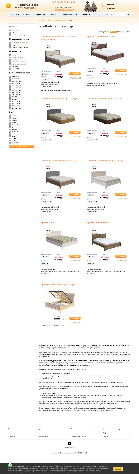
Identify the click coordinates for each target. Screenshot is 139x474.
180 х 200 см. (16, 88)
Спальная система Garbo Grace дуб (105, 98)
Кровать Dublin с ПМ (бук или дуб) (58, 284)
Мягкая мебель (70, 14)
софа (14, 55)
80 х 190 (14, 97)
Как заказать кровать (79, 437)
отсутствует (16, 45)
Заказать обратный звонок (64, 10)
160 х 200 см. (16, 85)
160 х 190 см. (16, 106)
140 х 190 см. (16, 103)
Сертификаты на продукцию (113, 429)
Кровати (15, 14)
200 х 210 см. (16, 92)
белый (14, 116)
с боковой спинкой (18, 57)
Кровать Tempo (48, 222)
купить (76, 74)
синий (14, 136)
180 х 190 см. (16, 108)
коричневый (16, 143)
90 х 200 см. (16, 79)
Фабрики (85, 14)
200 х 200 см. (16, 90)
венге (14, 122)
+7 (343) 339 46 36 (64, 2)
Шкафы (54, 14)
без (13, 32)
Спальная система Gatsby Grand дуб (105, 160)
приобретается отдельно (20, 47)
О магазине (43, 437)
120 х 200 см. (16, 81)
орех (13, 134)
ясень (14, 140)
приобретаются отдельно (20, 35)
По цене (113, 32)
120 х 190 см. (16, 101)
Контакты (11, 437)
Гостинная (41, 14)
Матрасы (26, 14)
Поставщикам (13, 429)
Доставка (42, 429)
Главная (42, 20)
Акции (105, 433)
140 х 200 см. (16, 83)
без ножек (15, 66)
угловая (14, 59)
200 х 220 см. (16, 94)
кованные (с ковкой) (19, 62)
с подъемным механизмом (21, 42)
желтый (14, 129)
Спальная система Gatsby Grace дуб (59, 98)
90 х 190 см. (16, 99)
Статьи (105, 437)
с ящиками (15, 30)
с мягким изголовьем (19, 64)
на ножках (15, 69)
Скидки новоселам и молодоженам (84, 429)
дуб (13, 127)
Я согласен (118, 469)
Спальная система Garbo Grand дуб (59, 160)
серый (14, 138)
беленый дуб (16, 125)
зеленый (15, 131)
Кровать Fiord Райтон (97, 222)
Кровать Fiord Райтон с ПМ (100, 36)
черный (14, 120)
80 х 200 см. (16, 76)
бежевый (15, 118)
